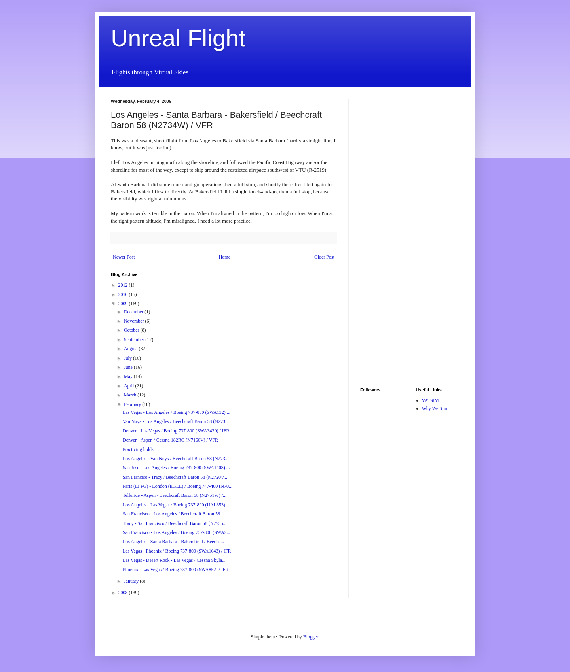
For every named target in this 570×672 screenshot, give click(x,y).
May (129, 376)
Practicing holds (138, 449)
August (131, 348)
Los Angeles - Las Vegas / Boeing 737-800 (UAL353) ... (176, 505)
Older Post (324, 257)
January (132, 581)
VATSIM (430, 400)
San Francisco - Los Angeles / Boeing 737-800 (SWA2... (176, 532)
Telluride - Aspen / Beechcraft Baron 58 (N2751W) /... (174, 495)
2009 (123, 303)
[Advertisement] (384, 217)
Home (224, 257)
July (128, 358)
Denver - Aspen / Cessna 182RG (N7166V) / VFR (170, 440)
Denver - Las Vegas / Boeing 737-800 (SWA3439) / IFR (176, 431)
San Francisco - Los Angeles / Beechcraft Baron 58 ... (174, 514)
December (134, 312)
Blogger (310, 637)
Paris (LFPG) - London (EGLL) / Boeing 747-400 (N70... (177, 486)
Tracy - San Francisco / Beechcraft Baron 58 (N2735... (175, 523)
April (129, 386)
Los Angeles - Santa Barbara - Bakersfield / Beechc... (173, 541)
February (133, 404)
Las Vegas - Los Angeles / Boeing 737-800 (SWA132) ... (176, 412)
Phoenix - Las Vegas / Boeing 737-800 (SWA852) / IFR (175, 569)
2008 (123, 592)
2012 (123, 285)
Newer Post (124, 257)
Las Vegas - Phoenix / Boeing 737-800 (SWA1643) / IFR (177, 551)
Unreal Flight (178, 38)
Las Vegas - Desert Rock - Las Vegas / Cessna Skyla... (174, 560)
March (130, 395)
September (134, 339)
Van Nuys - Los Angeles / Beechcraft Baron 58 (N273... (176, 421)
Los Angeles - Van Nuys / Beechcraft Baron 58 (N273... (176, 458)
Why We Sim (434, 408)
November (134, 321)
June (129, 367)
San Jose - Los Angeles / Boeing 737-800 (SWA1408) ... (176, 467)
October (132, 330)
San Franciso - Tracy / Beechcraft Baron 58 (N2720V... (175, 477)
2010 (123, 294)
